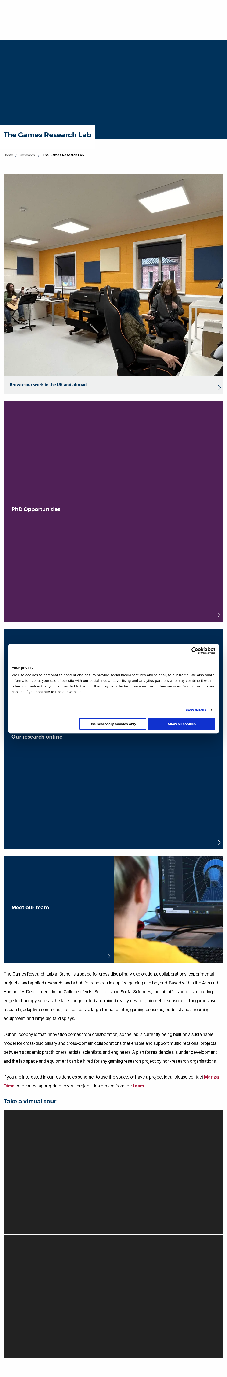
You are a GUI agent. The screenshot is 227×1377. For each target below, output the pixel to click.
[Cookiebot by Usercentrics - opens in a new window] (194, 650)
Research (27, 155)
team (138, 1086)
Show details (195, 710)
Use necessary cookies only (112, 724)
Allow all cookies (182, 724)
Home (8, 155)
